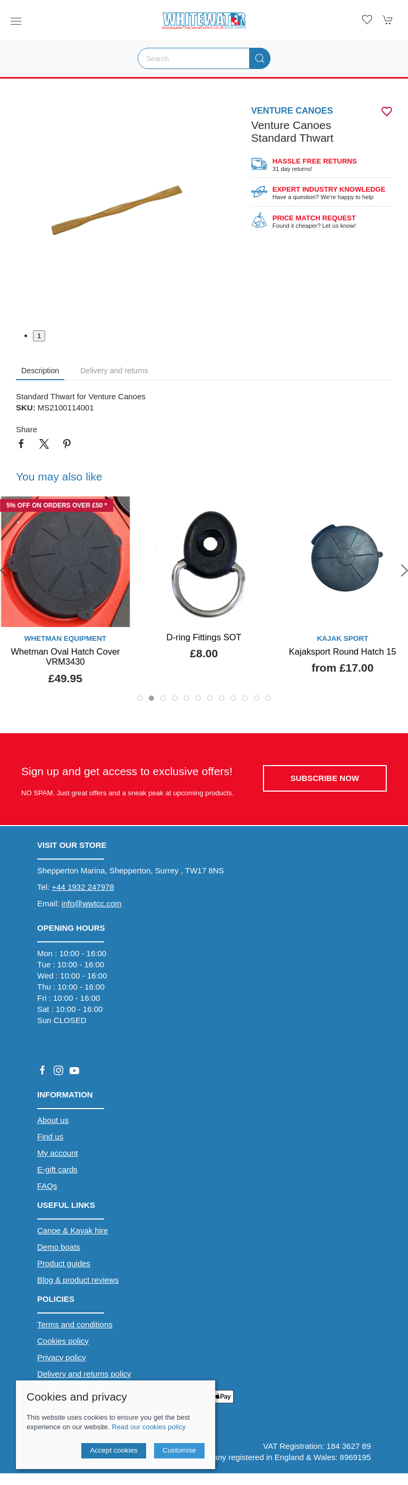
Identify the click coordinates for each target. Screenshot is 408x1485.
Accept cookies (114, 1450)
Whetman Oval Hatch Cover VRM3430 (65, 657)
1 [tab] (39, 336)
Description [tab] (40, 370)
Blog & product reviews (77, 1279)
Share (26, 429)
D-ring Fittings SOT (203, 637)
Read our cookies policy (148, 1427)
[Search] (204, 58)
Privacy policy (61, 1357)
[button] (16, 21)
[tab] (139, 698)
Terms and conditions (75, 1324)
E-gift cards (57, 1169)
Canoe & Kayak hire (72, 1230)
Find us (50, 1136)
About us (53, 1120)
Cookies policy (63, 1340)
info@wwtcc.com (92, 903)
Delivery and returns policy (84, 1373)
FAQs (47, 1185)
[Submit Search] (259, 58)
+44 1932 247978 (83, 886)
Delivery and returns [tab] (114, 370)
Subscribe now (325, 778)
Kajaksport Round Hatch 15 (342, 651)
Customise (179, 1450)
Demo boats (58, 1246)
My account (57, 1152)
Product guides (63, 1263)
